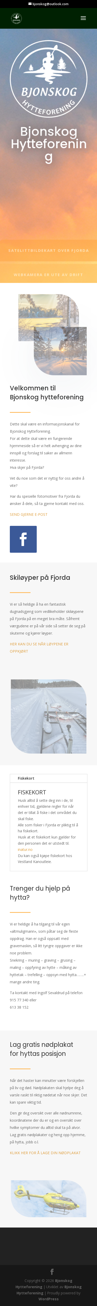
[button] (83, 21)
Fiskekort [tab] (26, 778)
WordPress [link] (49, 1298)
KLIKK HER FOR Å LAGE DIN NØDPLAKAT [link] (45, 1152)
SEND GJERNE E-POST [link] (29, 514)
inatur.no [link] (25, 849)
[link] (16, 17)
